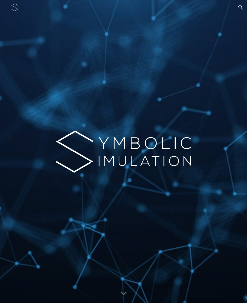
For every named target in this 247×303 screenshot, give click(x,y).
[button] (240, 7)
